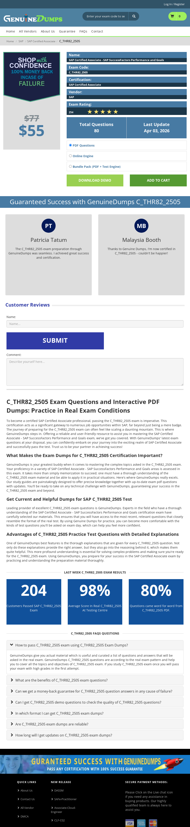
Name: (11, 317)
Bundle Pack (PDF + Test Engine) (95, 167)
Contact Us (28, 799)
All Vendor (27, 808)
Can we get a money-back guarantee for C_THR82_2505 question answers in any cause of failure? (93, 691)
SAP (21, 41)
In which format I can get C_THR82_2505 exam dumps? (58, 713)
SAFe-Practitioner (65, 799)
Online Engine (81, 156)
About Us (26, 790)
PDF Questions (82, 145)
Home (10, 41)
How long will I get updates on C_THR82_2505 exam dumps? (63, 735)
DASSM (59, 790)
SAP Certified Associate (41, 41)
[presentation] (138, 340)
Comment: (13, 355)
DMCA (25, 816)
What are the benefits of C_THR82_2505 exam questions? (61, 680)
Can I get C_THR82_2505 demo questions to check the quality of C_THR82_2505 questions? (87, 702)
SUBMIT (55, 340)
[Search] (133, 16)
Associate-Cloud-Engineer (63, 810)
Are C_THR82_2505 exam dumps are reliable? (51, 724)
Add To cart (158, 180)
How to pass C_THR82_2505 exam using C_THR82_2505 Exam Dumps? (71, 645)
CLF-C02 (59, 820)
